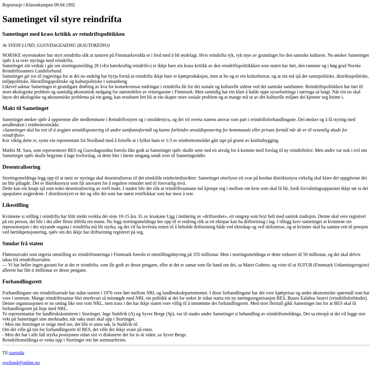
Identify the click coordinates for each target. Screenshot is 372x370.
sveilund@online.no (21, 362)
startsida (16, 352)
